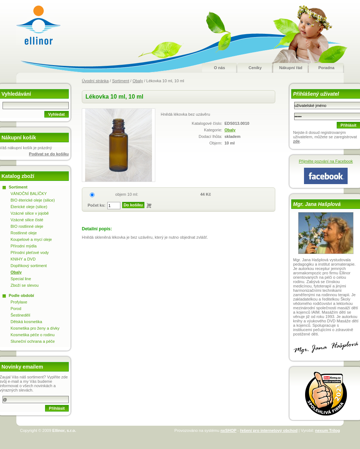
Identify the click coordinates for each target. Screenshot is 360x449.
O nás (219, 67)
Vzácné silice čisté (27, 220)
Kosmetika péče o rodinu (33, 335)
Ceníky (254, 67)
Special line (21, 279)
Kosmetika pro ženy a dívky (35, 328)
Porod (16, 308)
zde (296, 141)
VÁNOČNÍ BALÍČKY (29, 193)
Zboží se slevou (25, 285)
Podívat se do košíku (49, 154)
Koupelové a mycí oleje (31, 239)
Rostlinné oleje (24, 233)
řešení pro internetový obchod (268, 430)
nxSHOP (228, 430)
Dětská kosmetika (26, 321)
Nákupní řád (291, 67)
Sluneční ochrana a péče (33, 341)
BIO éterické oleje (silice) (33, 200)
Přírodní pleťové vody (30, 252)
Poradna (326, 67)
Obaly (137, 81)
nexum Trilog (327, 430)
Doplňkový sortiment (29, 265)
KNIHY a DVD (23, 259)
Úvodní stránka (95, 81)
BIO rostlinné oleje (27, 226)
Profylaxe (19, 302)
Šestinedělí (20, 315)
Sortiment (120, 81)
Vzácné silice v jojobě (30, 213)
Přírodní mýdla (24, 246)
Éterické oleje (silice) (29, 206)
